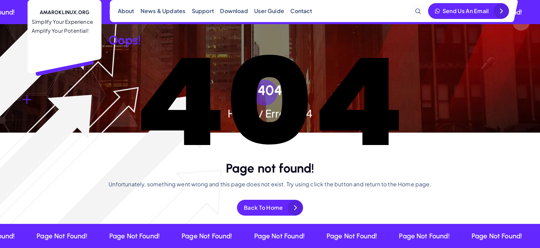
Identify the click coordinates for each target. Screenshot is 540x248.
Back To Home (263, 207)
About (126, 10)
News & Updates (163, 10)
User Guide (269, 10)
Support (203, 10)
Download (234, 10)
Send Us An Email (462, 10)
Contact (301, 10)
